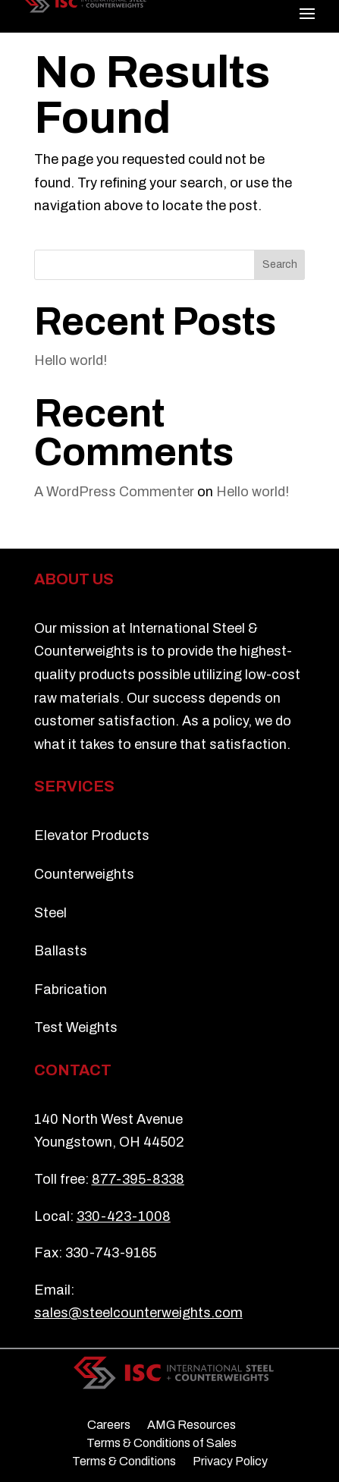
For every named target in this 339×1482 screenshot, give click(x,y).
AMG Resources (191, 1425)
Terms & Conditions (124, 1461)
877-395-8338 (138, 1179)
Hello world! (70, 360)
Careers (108, 1425)
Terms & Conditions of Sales (161, 1443)
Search (279, 264)
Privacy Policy (230, 1461)
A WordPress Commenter (114, 491)
